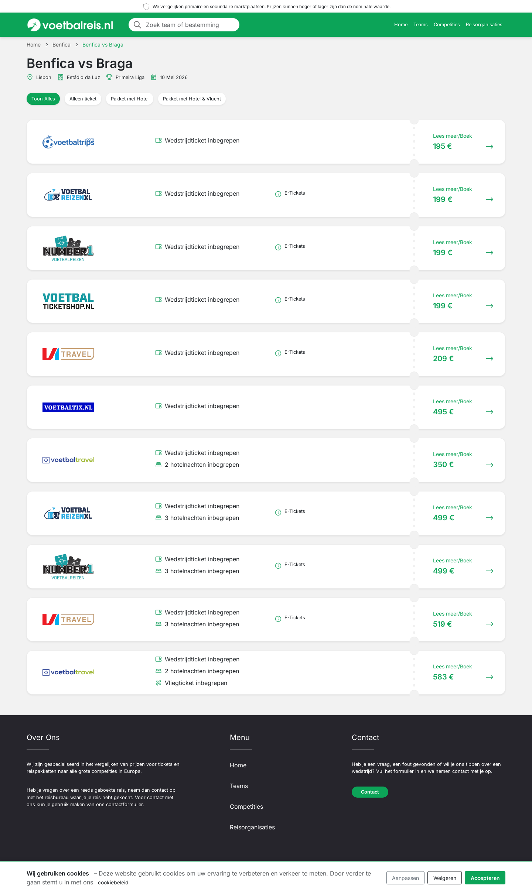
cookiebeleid (113, 882)
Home (400, 24)
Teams (420, 24)
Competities (447, 24)
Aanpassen (405, 878)
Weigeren (444, 878)
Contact (370, 792)
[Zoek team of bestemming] (190, 24)
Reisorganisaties (484, 24)
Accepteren (485, 878)
